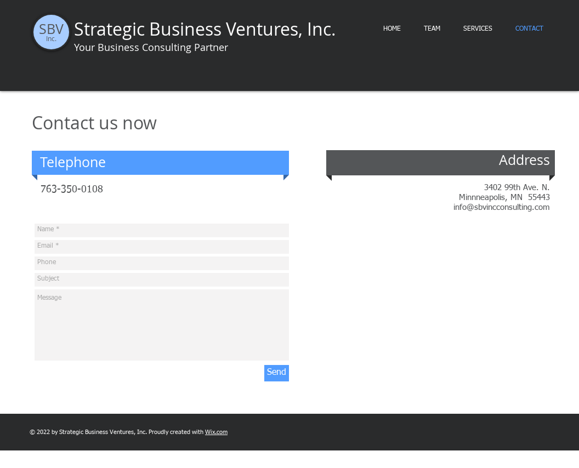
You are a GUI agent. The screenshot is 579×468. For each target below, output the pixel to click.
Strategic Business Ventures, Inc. (205, 29)
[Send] (276, 373)
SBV (51, 29)
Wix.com (216, 432)
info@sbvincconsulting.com (501, 207)
